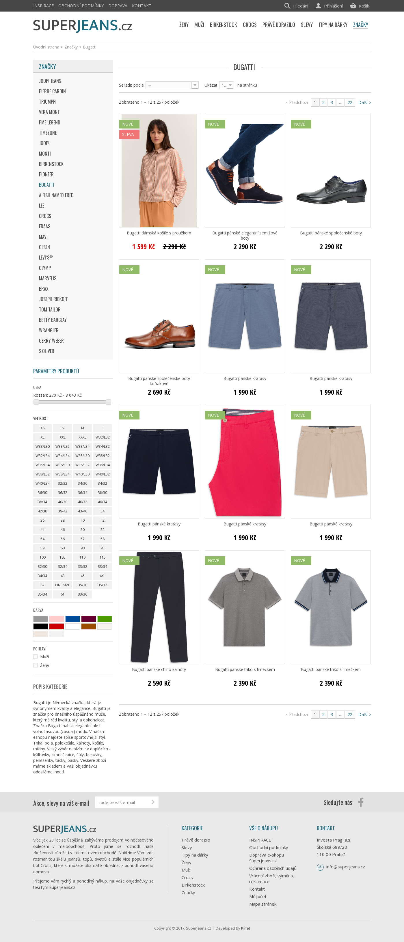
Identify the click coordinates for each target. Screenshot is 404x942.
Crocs (45, 215)
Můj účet (258, 896)
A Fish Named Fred (56, 195)
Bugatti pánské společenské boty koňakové (159, 381)
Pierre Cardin (52, 91)
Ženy (186, 862)
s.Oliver (46, 351)
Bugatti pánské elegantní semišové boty (245, 235)
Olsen (44, 247)
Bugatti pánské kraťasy (245, 378)
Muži (186, 870)
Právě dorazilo (196, 840)
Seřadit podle (131, 85)
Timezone (48, 132)
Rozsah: (40, 395)
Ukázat (210, 85)
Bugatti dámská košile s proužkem (159, 233)
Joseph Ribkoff (53, 299)
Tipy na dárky (195, 855)
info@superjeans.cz (345, 867)
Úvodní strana (46, 47)
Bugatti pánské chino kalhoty (159, 669)
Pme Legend (49, 122)
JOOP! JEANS (50, 80)
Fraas (44, 226)
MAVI (43, 236)
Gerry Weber (51, 340)
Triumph (47, 101)
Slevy (187, 847)
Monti (45, 153)
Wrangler (49, 330)
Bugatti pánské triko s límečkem (245, 669)
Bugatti (46, 184)
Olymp (45, 267)
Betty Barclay (53, 319)
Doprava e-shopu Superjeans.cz (266, 857)
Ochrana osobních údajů (273, 868)
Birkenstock (51, 164)
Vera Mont (49, 112)
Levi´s (46, 257)
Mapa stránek (262, 904)
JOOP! (44, 143)
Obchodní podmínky (81, 5)
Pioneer (46, 174)
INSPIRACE (43, 5)
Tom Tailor (50, 309)
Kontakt (141, 5)
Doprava (117, 5)
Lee (41, 205)
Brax (44, 288)
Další (364, 102)
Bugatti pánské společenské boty (331, 233)
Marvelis (47, 278)
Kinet (245, 928)
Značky (47, 66)
